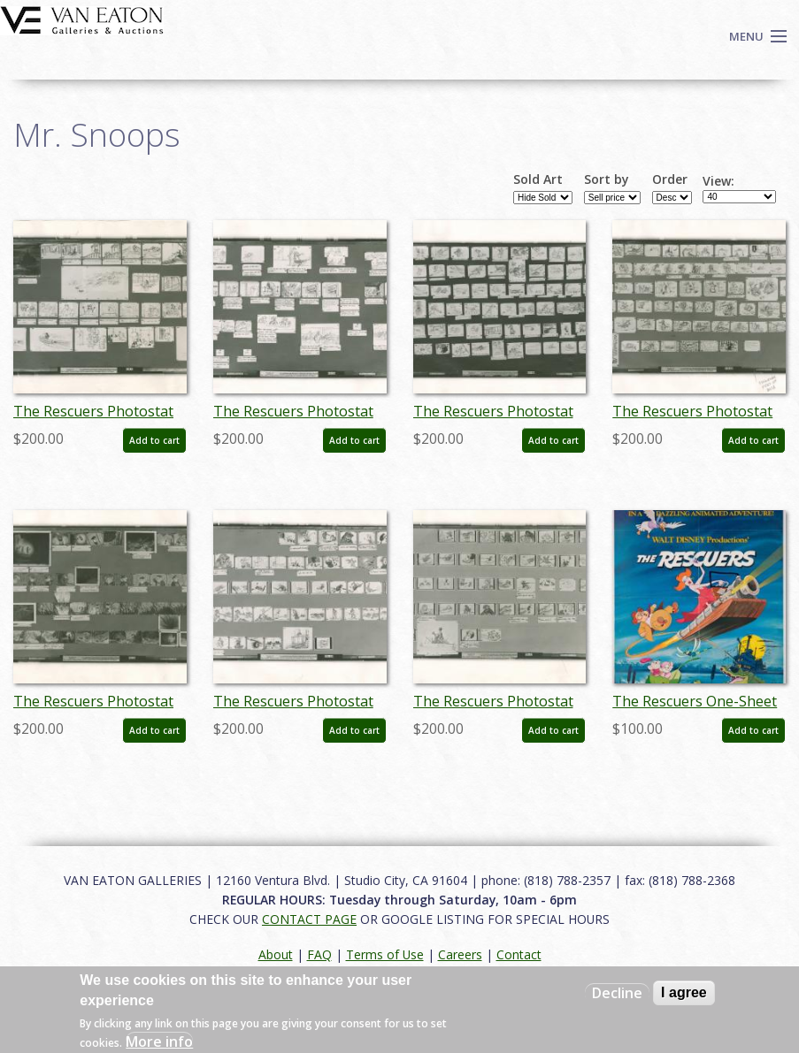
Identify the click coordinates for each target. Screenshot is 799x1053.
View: (718, 181)
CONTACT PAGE (309, 919)
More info (159, 1041)
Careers (460, 954)
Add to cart (154, 440)
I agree (684, 992)
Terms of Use (385, 954)
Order (670, 179)
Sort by (606, 179)
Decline (617, 993)
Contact (519, 954)
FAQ (319, 954)
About (275, 954)
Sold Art (538, 179)
